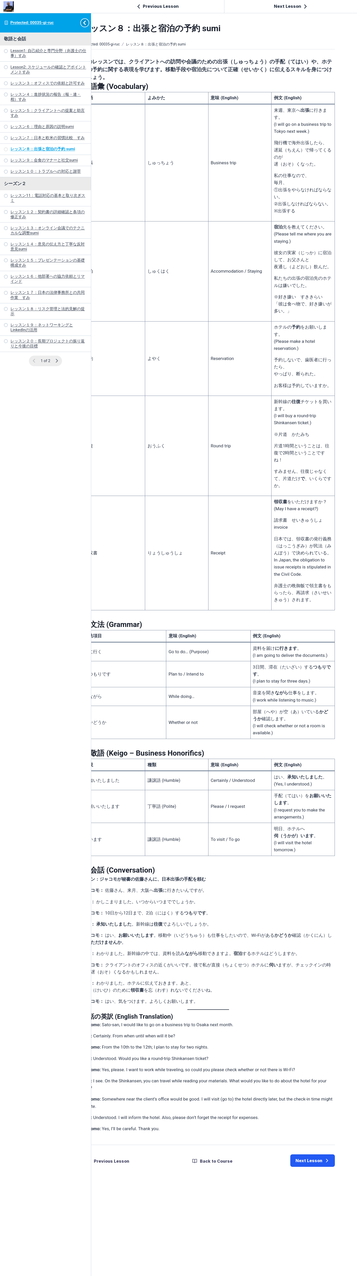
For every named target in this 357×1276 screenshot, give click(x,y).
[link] (312, 1238)
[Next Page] (56, 361)
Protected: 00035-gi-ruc (32, 22)
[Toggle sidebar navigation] (86, 22)
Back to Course (227, 1239)
